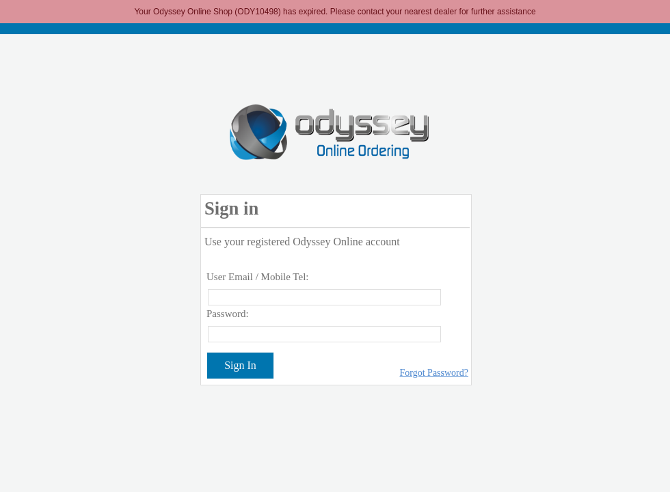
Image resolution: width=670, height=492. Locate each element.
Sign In (240, 365)
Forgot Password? (434, 372)
